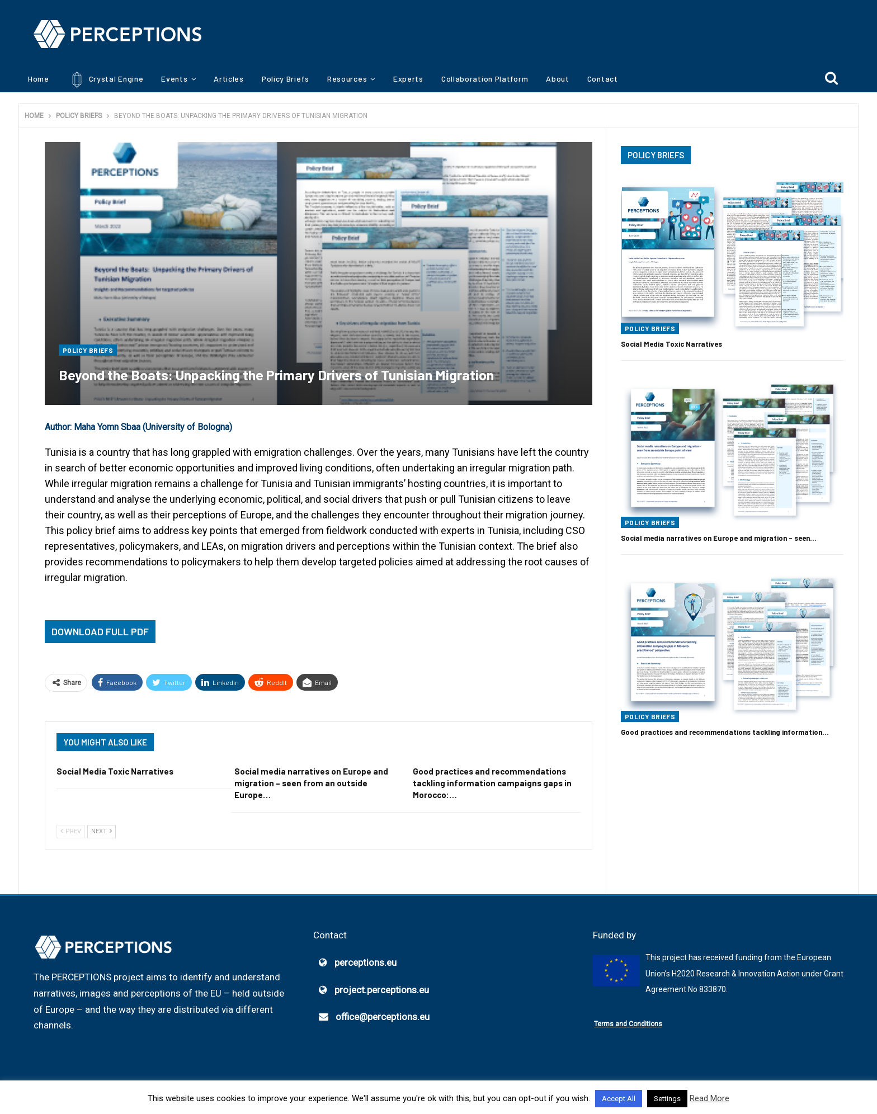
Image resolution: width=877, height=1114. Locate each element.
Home (38, 78)
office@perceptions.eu (383, 1017)
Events (174, 78)
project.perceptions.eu (381, 989)
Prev (70, 831)
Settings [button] (667, 1098)
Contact (602, 78)
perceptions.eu (365, 962)
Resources (347, 78)
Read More (709, 1098)
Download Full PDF (100, 631)
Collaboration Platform (484, 78)
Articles (229, 78)
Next (101, 831)
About (557, 78)
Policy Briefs (285, 78)
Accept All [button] (618, 1098)
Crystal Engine (105, 79)
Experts (408, 78)
